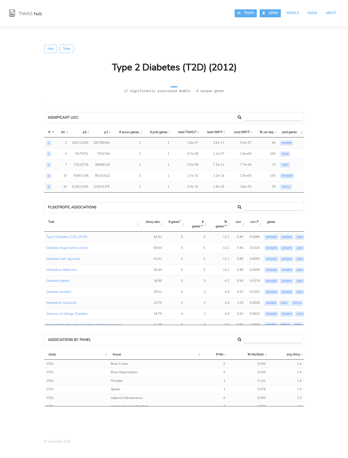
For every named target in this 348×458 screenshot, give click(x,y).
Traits (245, 13)
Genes (270, 13)
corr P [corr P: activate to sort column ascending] (254, 222)
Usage (312, 13)
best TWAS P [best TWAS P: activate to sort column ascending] (187, 132)
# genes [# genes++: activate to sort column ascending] (198, 224)
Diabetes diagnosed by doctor (67, 248)
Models (292, 13)
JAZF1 (285, 165)
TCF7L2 (286, 187)
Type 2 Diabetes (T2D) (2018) (66, 237)
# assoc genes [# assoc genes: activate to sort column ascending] (129, 132)
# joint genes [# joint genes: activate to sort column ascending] (158, 132)
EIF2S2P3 (287, 176)
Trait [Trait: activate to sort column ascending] (51, 222)
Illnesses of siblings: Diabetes (67, 314)
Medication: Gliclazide (61, 303)
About (331, 13)
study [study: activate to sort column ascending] (52, 354)
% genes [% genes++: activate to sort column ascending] (222, 224)
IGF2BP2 (287, 143)
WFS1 (285, 154)
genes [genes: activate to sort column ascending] (271, 222)
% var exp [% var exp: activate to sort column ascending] (267, 132)
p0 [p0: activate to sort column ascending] (85, 132)
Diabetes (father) (57, 281)
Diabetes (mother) (58, 292)
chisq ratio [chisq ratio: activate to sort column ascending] (153, 222)
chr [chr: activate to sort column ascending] (63, 132)
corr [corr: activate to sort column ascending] (238, 222)
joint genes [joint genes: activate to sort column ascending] (289, 132)
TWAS (25, 14)
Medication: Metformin (61, 270)
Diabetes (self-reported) (63, 259)
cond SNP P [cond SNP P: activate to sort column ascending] (242, 132)
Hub (50, 49)
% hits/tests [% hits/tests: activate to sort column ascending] (255, 354)
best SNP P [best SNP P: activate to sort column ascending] (215, 132)
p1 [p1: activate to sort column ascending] (106, 132)
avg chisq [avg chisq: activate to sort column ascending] (293, 354)
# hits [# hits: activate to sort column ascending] (219, 354)
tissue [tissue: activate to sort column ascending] (117, 354)
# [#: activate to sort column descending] (49, 132)
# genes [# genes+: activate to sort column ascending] (174, 221)
